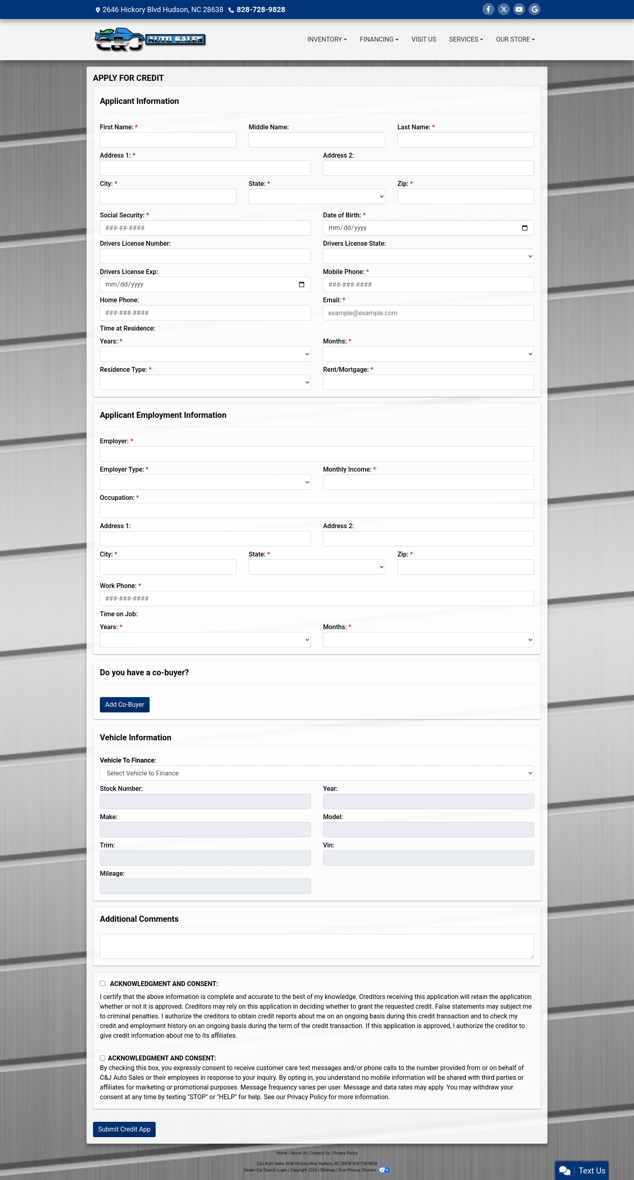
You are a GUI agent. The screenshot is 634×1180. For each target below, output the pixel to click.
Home (282, 1153)
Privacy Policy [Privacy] (345, 1153)
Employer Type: (122, 469)
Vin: (328, 845)
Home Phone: (119, 300)
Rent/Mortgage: (346, 369)
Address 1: (115, 155)
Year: (330, 788)
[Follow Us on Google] (534, 9)
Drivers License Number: (135, 243)
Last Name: (414, 127)
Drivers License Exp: (129, 272)
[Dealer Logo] (150, 39)
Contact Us (320, 1153)
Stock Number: (121, 788)
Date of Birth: (342, 215)
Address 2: (338, 155)
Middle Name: (269, 127)
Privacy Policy (307, 1097)
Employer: (114, 441)
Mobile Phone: (344, 272)
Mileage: (112, 873)
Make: (109, 817)
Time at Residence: (127, 328)
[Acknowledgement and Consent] (102, 983)
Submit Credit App (124, 1129)
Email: (332, 300)
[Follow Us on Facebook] (488, 9)
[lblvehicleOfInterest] (317, 773)
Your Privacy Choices (364, 1170)
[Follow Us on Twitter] (504, 9)
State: (257, 184)
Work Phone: (118, 586)
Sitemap (327, 1170)
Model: (333, 817)
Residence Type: (123, 369)
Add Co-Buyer (124, 704)
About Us (298, 1153)
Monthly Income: (347, 469)
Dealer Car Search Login (265, 1170)
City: (106, 184)
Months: (335, 341)
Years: (109, 341)
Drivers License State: (354, 243)
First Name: (116, 127)
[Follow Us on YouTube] (519, 9)
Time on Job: (118, 614)
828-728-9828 (260, 9)
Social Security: (122, 215)
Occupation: (117, 498)
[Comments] (317, 946)
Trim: (107, 845)
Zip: (402, 184)
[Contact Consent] (102, 1058)
